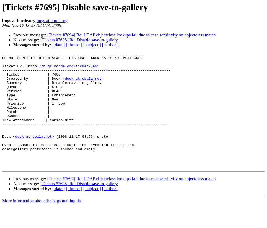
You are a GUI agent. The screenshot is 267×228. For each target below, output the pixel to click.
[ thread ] (74, 45)
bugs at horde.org (52, 20)
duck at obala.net (83, 83)
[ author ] (110, 45)
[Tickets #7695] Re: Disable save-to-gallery (79, 40)
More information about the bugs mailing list (42, 223)
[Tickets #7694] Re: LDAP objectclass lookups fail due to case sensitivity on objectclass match (131, 35)
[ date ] (58, 45)
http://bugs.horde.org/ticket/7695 (63, 68)
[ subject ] (92, 45)
